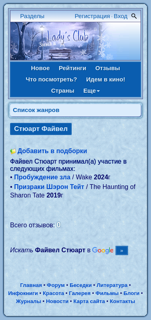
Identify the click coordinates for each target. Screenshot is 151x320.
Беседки (81, 285)
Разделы (32, 15)
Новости (57, 301)
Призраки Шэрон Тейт (49, 186)
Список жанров (36, 109)
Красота (53, 293)
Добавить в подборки (52, 151)
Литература (112, 285)
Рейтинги (72, 67)
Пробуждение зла (42, 177)
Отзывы (107, 67)
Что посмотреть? (51, 79)
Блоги (132, 293)
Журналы (28, 301)
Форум (56, 285)
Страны (62, 90)
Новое (40, 67)
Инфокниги (23, 293)
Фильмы (106, 293)
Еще (91, 90)
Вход (121, 15)
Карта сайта (89, 301)
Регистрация (92, 15)
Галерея (80, 293)
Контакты (122, 301)
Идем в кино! (105, 79)
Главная (31, 285)
